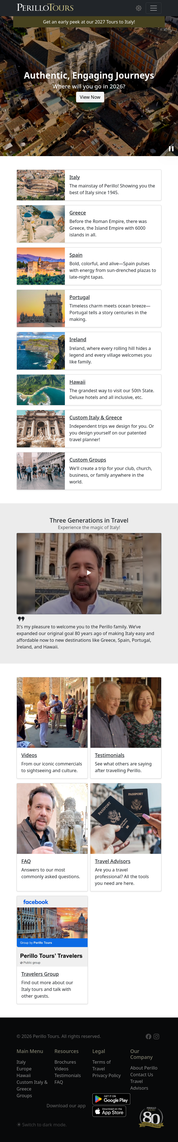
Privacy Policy (106, 1075)
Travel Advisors (113, 861)
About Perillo (144, 1068)
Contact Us (141, 1074)
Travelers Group (40, 974)
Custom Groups (87, 460)
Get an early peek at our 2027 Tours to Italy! (89, 22)
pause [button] (171, 148)
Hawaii (77, 382)
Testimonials (109, 755)
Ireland (77, 339)
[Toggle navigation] (153, 8)
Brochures (65, 1062)
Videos (29, 755)
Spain (75, 255)
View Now (90, 97)
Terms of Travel (101, 1065)
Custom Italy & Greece (95, 417)
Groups (24, 1095)
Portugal (79, 297)
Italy (74, 177)
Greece (77, 213)
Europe (24, 1069)
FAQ (26, 861)
